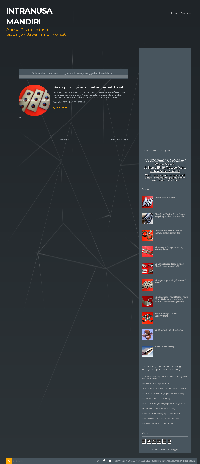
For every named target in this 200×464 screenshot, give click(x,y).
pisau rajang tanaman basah (86, 97)
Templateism (189, 461)
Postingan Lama (119, 139)
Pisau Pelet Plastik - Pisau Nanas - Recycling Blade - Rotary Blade (170, 215)
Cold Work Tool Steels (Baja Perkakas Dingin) (164, 389)
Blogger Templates (161, 461)
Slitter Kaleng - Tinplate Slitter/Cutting (166, 314)
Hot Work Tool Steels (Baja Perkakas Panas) (163, 394)
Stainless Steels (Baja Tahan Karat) (158, 423)
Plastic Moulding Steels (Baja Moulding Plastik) (164, 404)
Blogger (174, 449)
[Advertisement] (165, 97)
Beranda (65, 139)
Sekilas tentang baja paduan (155, 384)
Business (185, 13)
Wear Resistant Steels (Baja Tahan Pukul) (161, 414)
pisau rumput (111, 97)
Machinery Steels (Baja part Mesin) (158, 409)
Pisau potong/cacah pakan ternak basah (89, 87)
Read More (60, 107)
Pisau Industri (90, 95)
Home (174, 13)
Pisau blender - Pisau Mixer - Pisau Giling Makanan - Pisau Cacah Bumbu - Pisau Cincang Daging (171, 299)
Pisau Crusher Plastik (165, 197)
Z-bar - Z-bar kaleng (164, 347)
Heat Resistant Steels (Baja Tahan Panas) (161, 419)
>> (20, 117)
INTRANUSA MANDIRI (71, 92)
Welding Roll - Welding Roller (169, 330)
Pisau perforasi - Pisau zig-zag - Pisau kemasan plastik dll (170, 265)
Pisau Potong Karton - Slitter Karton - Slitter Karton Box (168, 232)
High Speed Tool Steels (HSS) (156, 399)
